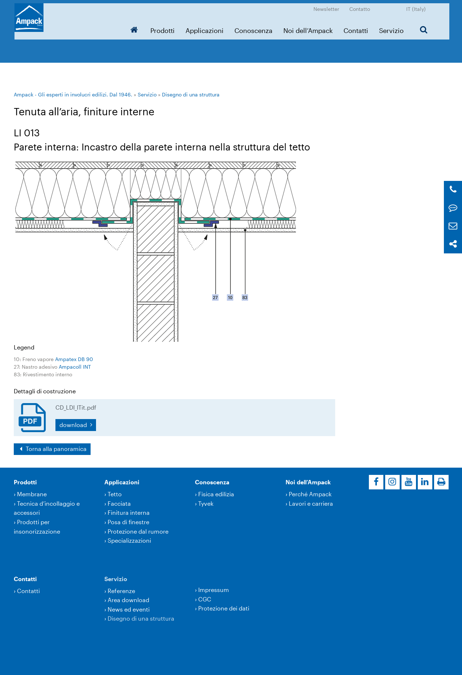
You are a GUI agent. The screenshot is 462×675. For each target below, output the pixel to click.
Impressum (213, 589)
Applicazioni (206, 27)
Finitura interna (129, 512)
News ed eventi (129, 609)
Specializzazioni (129, 540)
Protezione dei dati (223, 608)
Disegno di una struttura (191, 94)
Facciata (119, 503)
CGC (204, 599)
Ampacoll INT (75, 367)
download (73, 424)
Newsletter (327, 6)
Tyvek (205, 503)
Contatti (357, 27)
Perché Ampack (310, 493)
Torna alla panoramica (55, 448)
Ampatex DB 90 (74, 359)
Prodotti (163, 27)
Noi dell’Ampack (309, 27)
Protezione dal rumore (138, 531)
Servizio (392, 27)
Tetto (115, 493)
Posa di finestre (128, 521)
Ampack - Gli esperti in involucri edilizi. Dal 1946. (73, 94)
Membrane (32, 493)
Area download (128, 599)
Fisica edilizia (216, 493)
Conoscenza (255, 27)
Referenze (121, 590)
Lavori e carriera (311, 503)
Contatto (360, 6)
